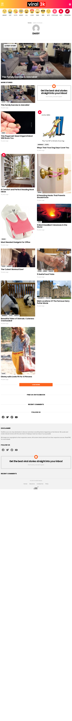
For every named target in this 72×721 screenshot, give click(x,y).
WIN (43, 12)
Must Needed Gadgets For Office (15, 242)
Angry (4, 12)
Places (48, 298)
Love (32, 12)
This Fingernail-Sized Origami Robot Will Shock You (17, 137)
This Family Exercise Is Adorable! (15, 105)
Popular (55, 12)
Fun (8, 102)
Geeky (21, 12)
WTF (48, 12)
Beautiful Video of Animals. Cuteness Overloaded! (17, 319)
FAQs (46, 484)
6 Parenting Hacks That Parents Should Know (51, 196)
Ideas (3, 186)
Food (39, 271)
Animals (40, 144)
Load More (36, 384)
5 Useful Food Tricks (45, 274)
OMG (37, 12)
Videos (9, 266)
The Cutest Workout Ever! (12, 269)
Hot (61, 12)
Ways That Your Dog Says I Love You (53, 147)
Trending (67, 12)
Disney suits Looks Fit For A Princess (16, 376)
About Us (32, 484)
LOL (26, 12)
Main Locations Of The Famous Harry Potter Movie (53, 302)
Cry (10, 12)
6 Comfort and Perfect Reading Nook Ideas (17, 190)
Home (25, 484)
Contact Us (40, 484)
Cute (15, 12)
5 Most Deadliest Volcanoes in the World (52, 226)
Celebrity (41, 298)
